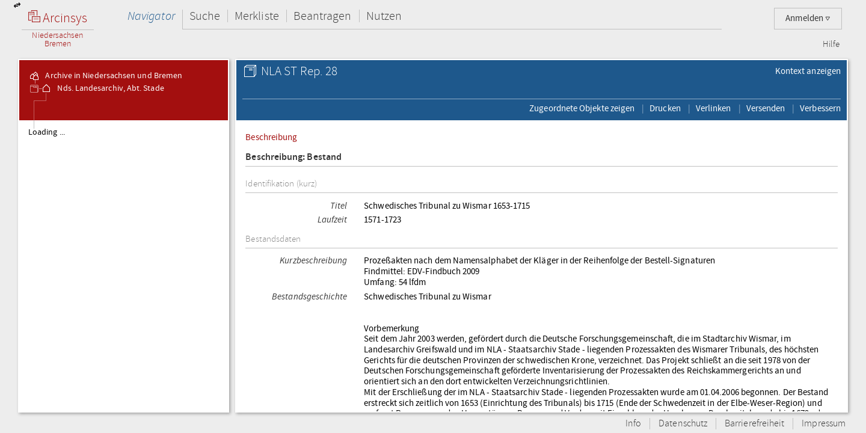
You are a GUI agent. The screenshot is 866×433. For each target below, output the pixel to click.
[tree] (123, 265)
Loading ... (46, 132)
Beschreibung (271, 137)
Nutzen (384, 15)
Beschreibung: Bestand (293, 157)
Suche (204, 15)
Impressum (824, 423)
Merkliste (257, 15)
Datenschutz (683, 423)
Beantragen (322, 15)
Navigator (151, 15)
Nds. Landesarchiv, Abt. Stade (102, 88)
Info (633, 423)
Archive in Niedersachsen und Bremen (105, 75)
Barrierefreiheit (754, 423)
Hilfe (831, 44)
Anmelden (808, 18)
